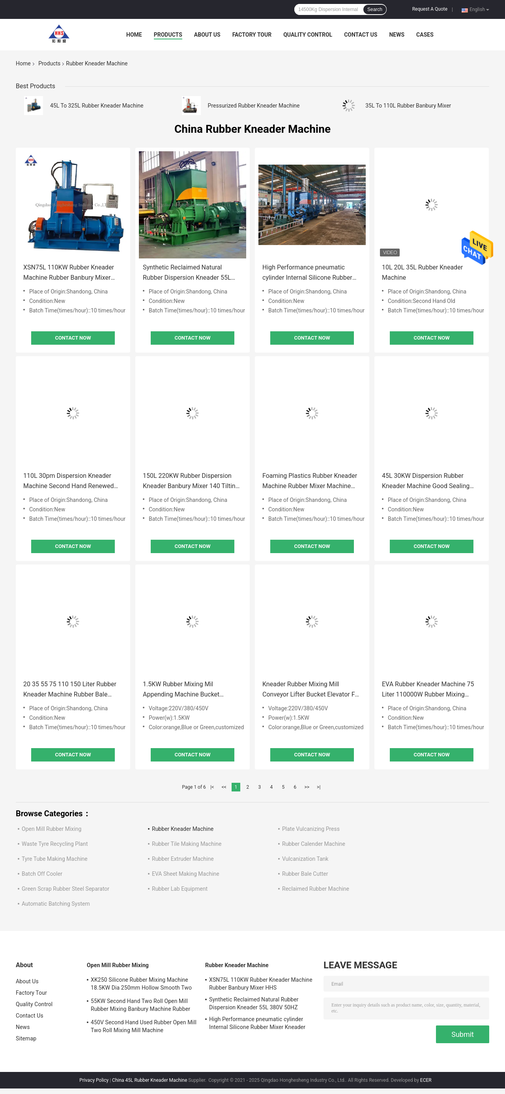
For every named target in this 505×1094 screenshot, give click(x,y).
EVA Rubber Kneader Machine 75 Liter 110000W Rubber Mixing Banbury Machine (428, 690)
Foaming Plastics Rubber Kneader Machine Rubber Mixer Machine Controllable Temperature (309, 481)
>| (318, 787)
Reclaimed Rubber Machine (315, 889)
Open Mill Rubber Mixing (51, 829)
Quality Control (307, 35)
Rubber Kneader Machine (182, 829)
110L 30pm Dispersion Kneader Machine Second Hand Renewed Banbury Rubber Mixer (68, 481)
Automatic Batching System (56, 904)
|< (212, 787)
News (396, 35)
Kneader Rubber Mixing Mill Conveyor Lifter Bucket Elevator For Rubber (311, 690)
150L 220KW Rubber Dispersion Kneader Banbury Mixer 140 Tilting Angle (191, 481)
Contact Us (360, 35)
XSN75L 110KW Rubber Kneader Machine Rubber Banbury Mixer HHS (68, 273)
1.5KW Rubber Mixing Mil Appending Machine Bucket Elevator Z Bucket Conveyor (181, 690)
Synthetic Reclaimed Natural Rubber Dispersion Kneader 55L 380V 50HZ (187, 273)
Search (374, 9)
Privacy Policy (93, 1080)
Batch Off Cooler (42, 874)
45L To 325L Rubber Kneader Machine (96, 105)
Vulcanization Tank (305, 859)
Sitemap (26, 1038)
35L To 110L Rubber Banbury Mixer (408, 105)
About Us (207, 35)
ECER (426, 1080)
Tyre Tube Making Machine (55, 859)
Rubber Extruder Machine (183, 859)
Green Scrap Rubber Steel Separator (65, 889)
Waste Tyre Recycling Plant (55, 844)
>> (306, 787)
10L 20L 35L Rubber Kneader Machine (422, 272)
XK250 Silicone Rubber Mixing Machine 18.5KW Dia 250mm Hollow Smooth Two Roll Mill (141, 985)
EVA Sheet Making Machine (185, 874)
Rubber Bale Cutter (305, 874)
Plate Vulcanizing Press (311, 829)
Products (168, 35)
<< (224, 787)
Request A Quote (429, 9)
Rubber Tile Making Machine (186, 844)
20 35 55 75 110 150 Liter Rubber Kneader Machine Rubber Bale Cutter (69, 690)
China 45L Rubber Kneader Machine (149, 1080)
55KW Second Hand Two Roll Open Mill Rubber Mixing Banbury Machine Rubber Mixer (140, 1006)
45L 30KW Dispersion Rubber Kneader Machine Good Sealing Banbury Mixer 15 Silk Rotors (425, 481)
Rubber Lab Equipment (180, 889)
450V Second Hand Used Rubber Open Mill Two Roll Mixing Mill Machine (143, 1026)
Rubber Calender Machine (313, 844)
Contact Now (73, 338)
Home (134, 35)
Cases (425, 35)
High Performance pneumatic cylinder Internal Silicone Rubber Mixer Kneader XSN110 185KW (307, 273)
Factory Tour (252, 35)
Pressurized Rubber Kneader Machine (254, 105)
